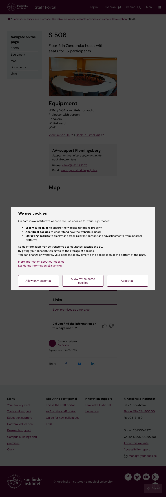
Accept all (127, 281)
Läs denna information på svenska (40, 265)
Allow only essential (38, 281)
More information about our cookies (41, 261)
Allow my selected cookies (83, 281)
